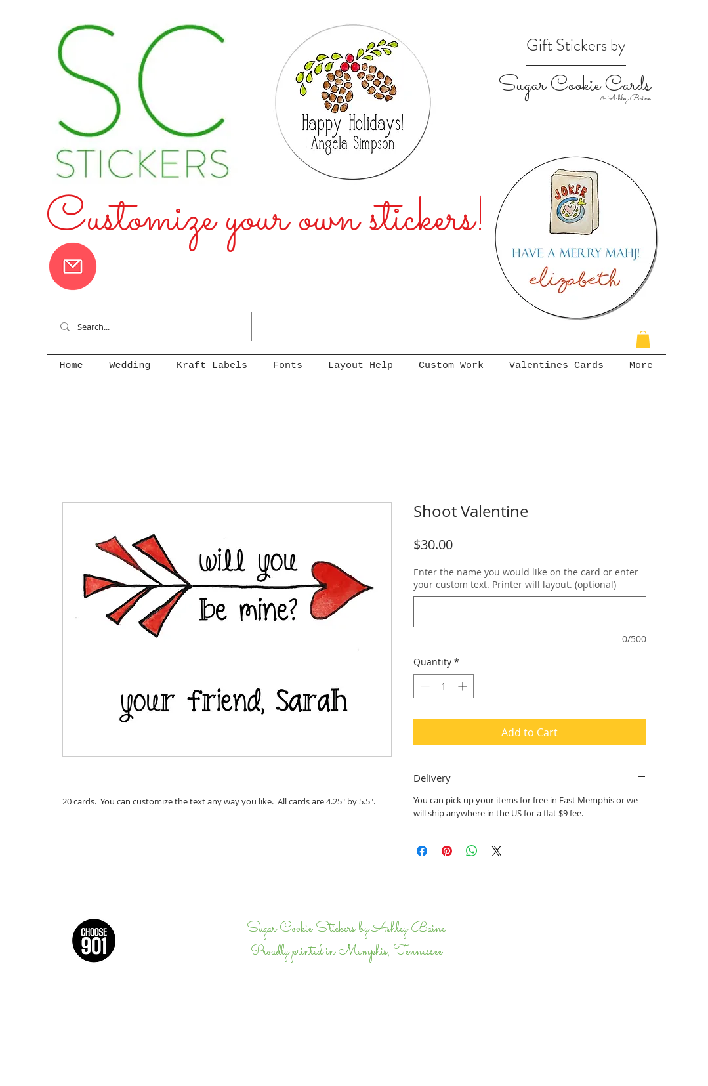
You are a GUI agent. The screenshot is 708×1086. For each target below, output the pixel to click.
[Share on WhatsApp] (472, 851)
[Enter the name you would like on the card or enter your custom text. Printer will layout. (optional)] (530, 611)
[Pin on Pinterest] (447, 851)
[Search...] (150, 326)
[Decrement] (423, 686)
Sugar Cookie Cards (574, 85)
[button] (643, 339)
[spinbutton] (443, 686)
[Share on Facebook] (422, 851)
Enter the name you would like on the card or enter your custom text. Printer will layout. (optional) (525, 578)
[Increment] (463, 686)
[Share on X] (497, 851)
